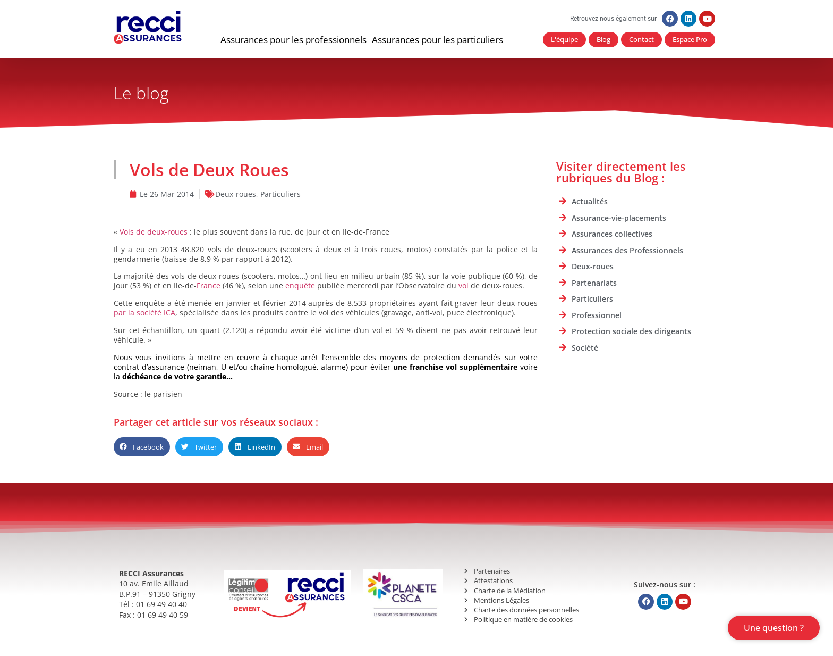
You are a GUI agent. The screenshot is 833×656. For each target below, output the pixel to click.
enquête (300, 285)
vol (463, 285)
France (208, 285)
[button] (293, 40)
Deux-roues (235, 194)
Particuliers (280, 194)
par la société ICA (144, 313)
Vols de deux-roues (154, 232)
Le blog (141, 92)
